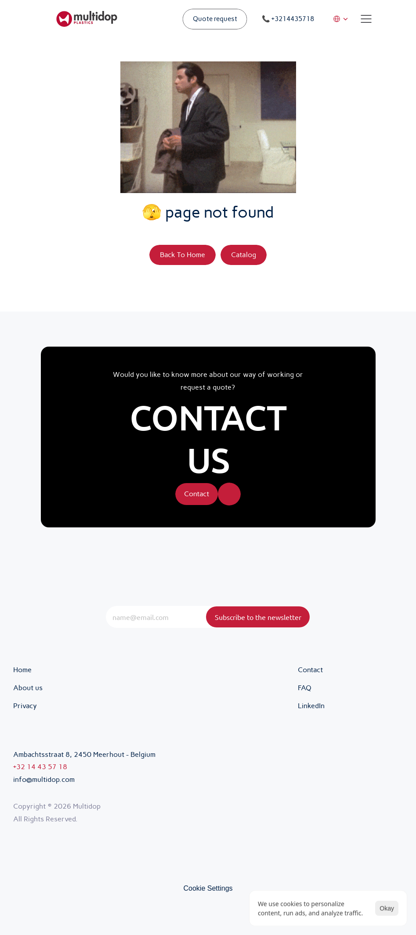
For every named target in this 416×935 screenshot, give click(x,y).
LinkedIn (311, 706)
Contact (310, 670)
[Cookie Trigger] (207, 888)
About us (28, 688)
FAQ (304, 688)
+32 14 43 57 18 (40, 767)
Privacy (26, 706)
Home (22, 670)
